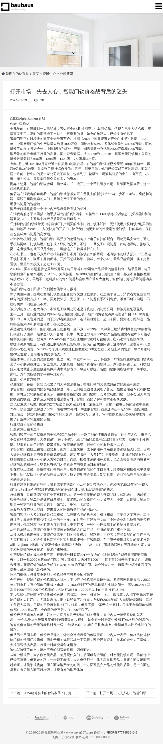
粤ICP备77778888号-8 (121, 732)
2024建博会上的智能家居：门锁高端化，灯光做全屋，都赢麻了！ (72, 693)
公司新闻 (66, 73)
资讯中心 (49, 73)
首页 (35, 73)
